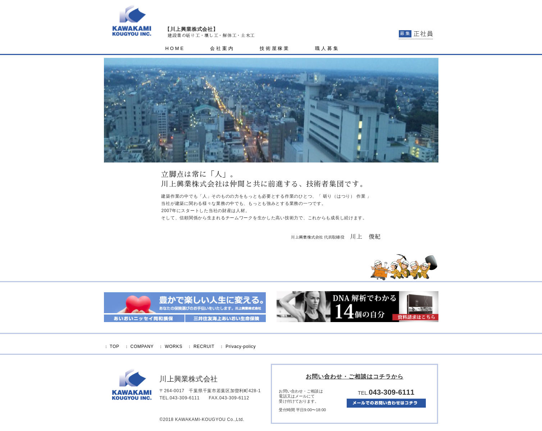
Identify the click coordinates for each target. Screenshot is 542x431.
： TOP (111, 346)
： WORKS (170, 346)
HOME (175, 48)
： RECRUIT (200, 346)
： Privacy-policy (237, 346)
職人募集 (327, 48)
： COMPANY (139, 346)
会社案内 (222, 48)
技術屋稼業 (275, 48)
